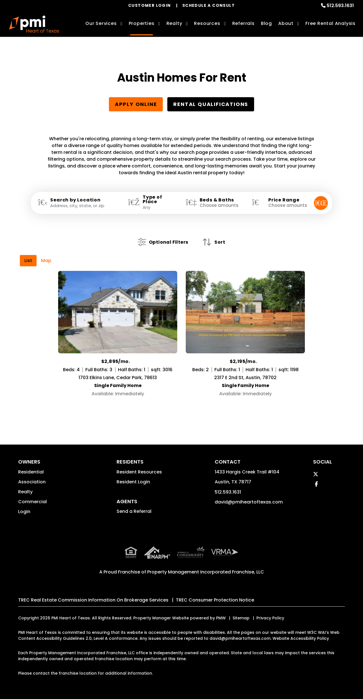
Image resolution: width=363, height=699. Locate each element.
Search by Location (75, 200)
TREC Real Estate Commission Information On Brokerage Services (93, 600)
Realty (25, 491)
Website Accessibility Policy (301, 638)
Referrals (243, 23)
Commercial (32, 501)
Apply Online (136, 104)
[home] (34, 24)
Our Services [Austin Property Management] (101, 23)
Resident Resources (139, 472)
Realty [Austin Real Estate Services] (174, 23)
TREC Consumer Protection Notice (215, 600)
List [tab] (28, 260)
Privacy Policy (270, 618)
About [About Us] (286, 23)
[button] (315, 474)
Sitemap (241, 618)
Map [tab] (46, 260)
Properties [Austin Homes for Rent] (142, 23)
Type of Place (152, 199)
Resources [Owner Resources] (207, 23)
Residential (31, 472)
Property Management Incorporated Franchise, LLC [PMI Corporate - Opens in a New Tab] (205, 572)
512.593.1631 (340, 5)
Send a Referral (134, 511)
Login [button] (24, 511)
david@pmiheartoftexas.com (249, 502)
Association (32, 482)
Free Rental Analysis (330, 23)
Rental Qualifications (210, 104)
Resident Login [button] (133, 482)
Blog (266, 23)
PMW (221, 618)
